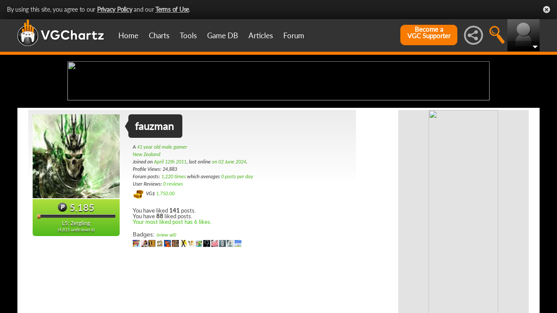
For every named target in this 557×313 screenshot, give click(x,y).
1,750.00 (165, 262)
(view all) (166, 303)
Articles (260, 35)
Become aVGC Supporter (428, 32)
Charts (159, 35)
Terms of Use (172, 9)
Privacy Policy (114, 9)
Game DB (222, 35)
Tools (188, 35)
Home (128, 35)
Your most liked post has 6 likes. (172, 290)
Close (546, 9)
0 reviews (173, 253)
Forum (293, 35)
